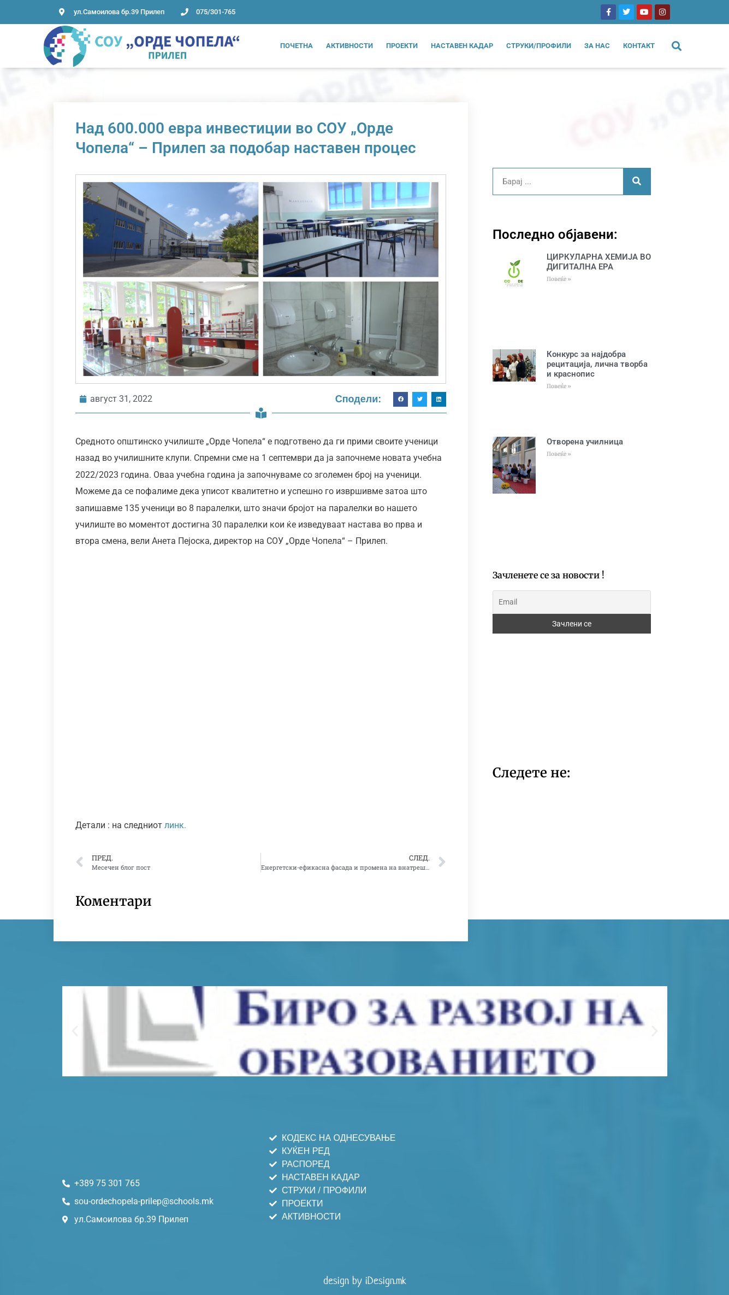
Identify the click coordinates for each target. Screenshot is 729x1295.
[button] (677, 46)
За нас (597, 46)
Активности (349, 46)
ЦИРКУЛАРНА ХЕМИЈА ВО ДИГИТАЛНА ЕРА (599, 262)
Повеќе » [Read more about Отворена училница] (559, 454)
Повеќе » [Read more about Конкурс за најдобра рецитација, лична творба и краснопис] (559, 386)
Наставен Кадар (462, 46)
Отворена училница (585, 442)
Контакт (639, 46)
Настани (75, 79)
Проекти (402, 46)
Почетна (296, 46)
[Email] (572, 602)
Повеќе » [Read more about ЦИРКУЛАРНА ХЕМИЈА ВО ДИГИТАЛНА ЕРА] (559, 279)
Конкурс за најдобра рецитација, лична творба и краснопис (597, 364)
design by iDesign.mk (364, 1280)
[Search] (636, 181)
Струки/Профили (538, 46)
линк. (175, 825)
